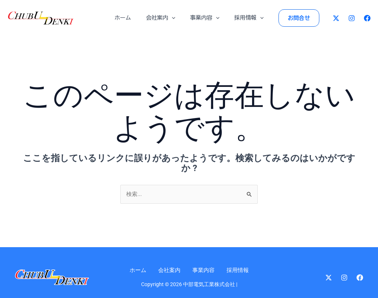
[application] (173, 18)
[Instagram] (351, 18)
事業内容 (203, 18)
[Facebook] (367, 18)
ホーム (128, 17)
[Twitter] (336, 18)
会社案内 (162, 18)
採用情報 (243, 18)
